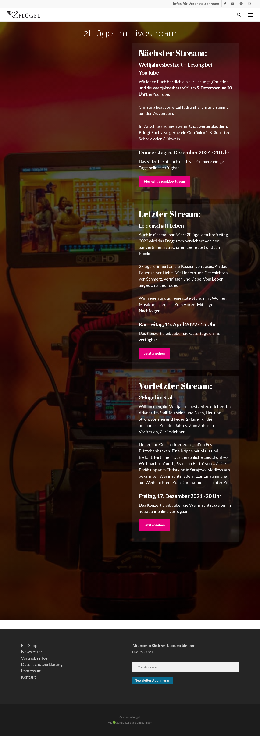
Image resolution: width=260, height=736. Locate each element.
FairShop (29, 645)
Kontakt (28, 676)
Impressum (31, 670)
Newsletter (31, 651)
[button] (250, 15)
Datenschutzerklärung (42, 664)
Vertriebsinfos (34, 658)
